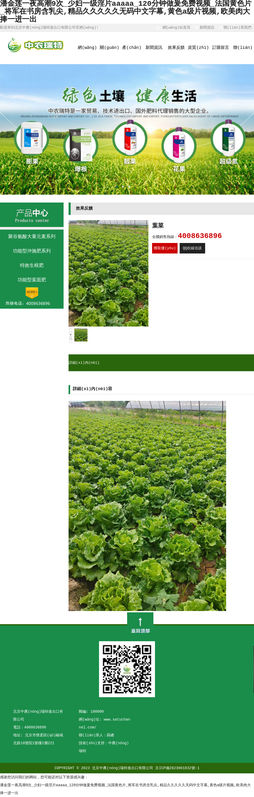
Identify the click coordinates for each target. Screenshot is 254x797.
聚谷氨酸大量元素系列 (31, 236)
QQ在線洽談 (192, 248)
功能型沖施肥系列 (32, 251)
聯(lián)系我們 (237, 27)
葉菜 (158, 226)
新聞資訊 (207, 27)
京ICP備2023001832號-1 (177, 768)
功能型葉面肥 (32, 280)
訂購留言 (220, 47)
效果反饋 (176, 47)
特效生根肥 (32, 265)
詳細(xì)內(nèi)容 (84, 371)
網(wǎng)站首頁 (176, 27)
